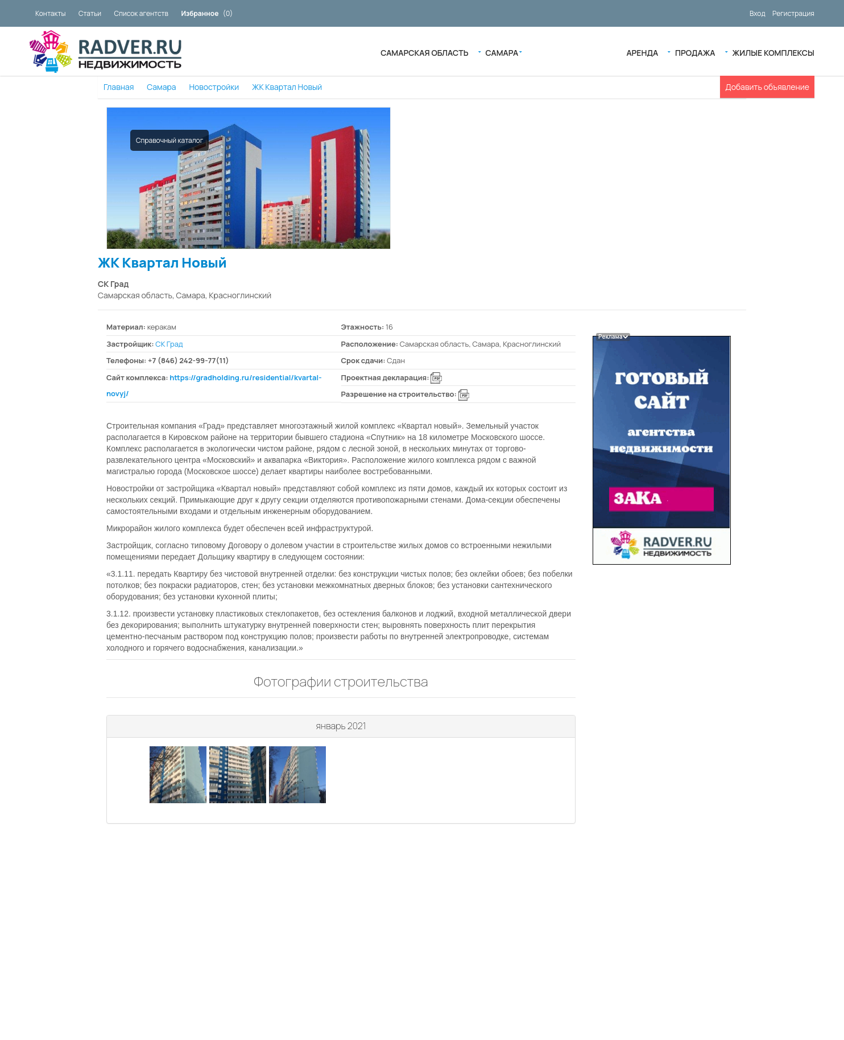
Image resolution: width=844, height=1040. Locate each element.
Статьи (89, 13)
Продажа (695, 52)
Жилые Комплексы (773, 52)
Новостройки (214, 86)
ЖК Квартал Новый (287, 86)
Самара (502, 52)
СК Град (169, 344)
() (207, 13)
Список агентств (141, 13)
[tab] (341, 727)
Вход (758, 13)
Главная (119, 86)
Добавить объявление (767, 86)
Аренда (642, 52)
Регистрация (793, 13)
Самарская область (424, 52)
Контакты (50, 13)
